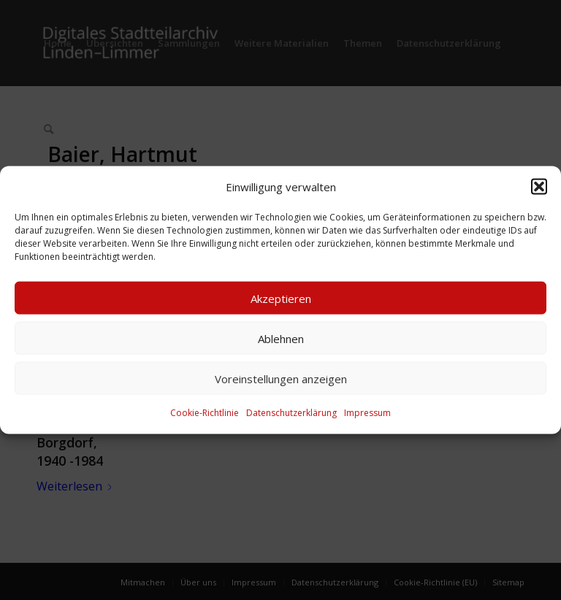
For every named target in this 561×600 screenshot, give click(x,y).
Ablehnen (281, 338)
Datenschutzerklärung (291, 413)
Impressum (367, 413)
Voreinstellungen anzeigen (281, 379)
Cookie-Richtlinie (204, 413)
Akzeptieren (281, 298)
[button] (539, 187)
